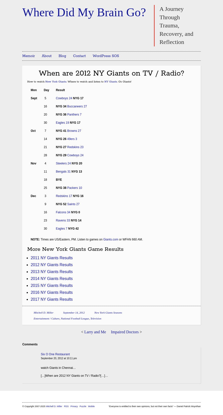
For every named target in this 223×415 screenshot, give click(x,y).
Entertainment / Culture (46, 318)
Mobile (91, 406)
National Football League (75, 318)
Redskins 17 (64, 196)
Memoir (28, 56)
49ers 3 (72, 139)
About (47, 56)
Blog (62, 56)
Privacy (74, 406)
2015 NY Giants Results (52, 285)
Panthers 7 (74, 114)
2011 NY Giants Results (52, 258)
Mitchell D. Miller (43, 312)
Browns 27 (74, 131)
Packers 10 (74, 188)
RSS (66, 406)
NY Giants (110, 81)
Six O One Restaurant (55, 354)
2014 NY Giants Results (52, 279)
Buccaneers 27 (77, 106)
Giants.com (110, 239)
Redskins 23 (75, 147)
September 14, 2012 (74, 312)
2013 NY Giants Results (52, 272)
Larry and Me (95, 332)
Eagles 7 (61, 228)
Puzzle (83, 406)
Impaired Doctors (125, 332)
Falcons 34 (63, 212)
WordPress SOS (106, 56)
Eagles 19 (62, 122)
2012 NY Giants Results (52, 265)
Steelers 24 (63, 163)
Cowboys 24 (64, 98)
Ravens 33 (63, 220)
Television (95, 318)
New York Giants (55, 81)
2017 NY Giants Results (52, 299)
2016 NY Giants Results (52, 292)
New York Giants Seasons (108, 312)
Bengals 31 (63, 171)
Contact (79, 56)
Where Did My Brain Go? (84, 12)
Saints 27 (73, 204)
